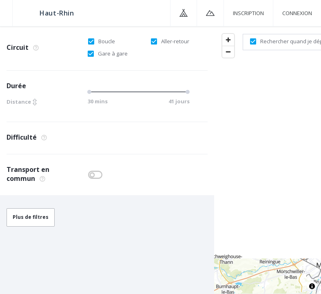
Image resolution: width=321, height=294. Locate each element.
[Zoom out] (228, 52)
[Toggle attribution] (312, 286)
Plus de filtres (31, 217)
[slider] (90, 92)
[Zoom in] (228, 40)
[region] (267, 160)
